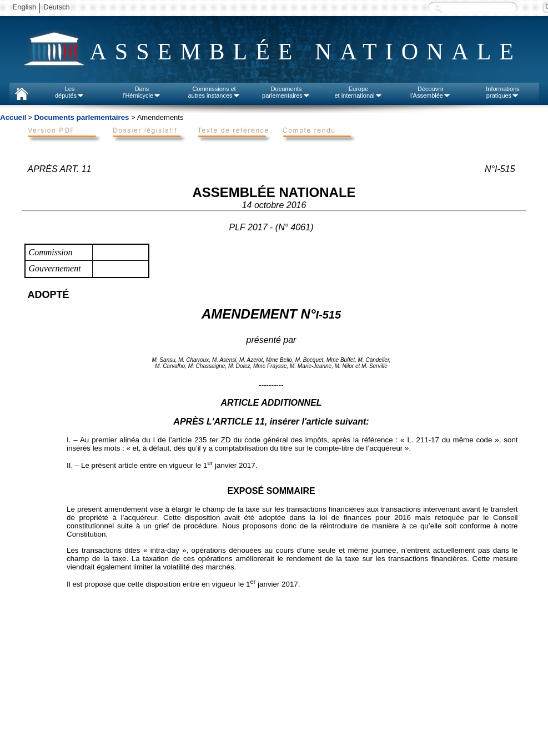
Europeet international (358, 92)
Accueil (13, 117)
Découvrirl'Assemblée (430, 92)
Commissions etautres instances (214, 92)
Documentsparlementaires (286, 92)
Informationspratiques (503, 92)
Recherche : (438, 8)
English (25, 7)
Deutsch (56, 7)
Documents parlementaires (81, 117)
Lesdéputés (69, 92)
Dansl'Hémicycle (142, 92)
